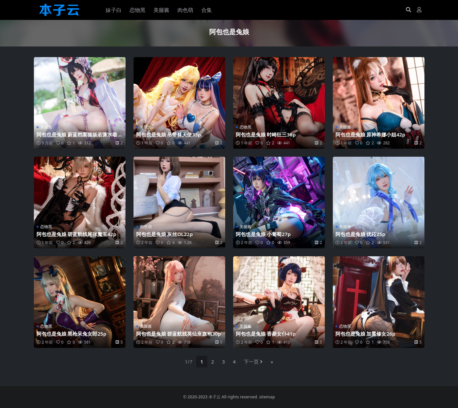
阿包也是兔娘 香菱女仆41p (266, 333)
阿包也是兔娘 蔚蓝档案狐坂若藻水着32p (79, 137)
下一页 (253, 361)
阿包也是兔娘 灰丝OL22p (164, 234)
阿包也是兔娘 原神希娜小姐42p (370, 134)
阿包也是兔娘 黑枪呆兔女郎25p (72, 333)
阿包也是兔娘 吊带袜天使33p (168, 134)
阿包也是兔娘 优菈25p (360, 234)
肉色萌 (146, 226)
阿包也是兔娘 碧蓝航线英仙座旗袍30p (178, 333)
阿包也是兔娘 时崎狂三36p (266, 134)
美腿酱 (46, 127)
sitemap (267, 397)
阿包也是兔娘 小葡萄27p (263, 234)
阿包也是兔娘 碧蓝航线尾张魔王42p (77, 234)
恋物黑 (245, 127)
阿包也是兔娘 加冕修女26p (365, 333)
